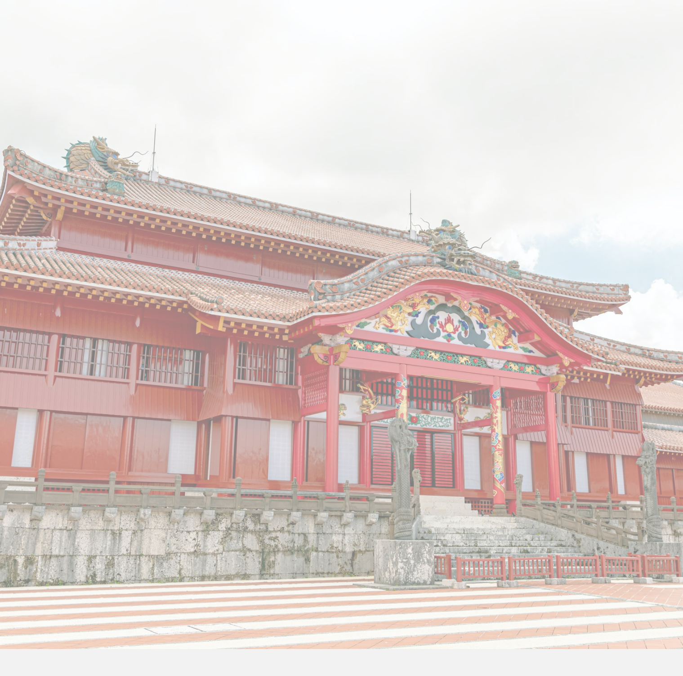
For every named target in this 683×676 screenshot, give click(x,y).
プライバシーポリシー (341, 608)
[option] (341, 224)
